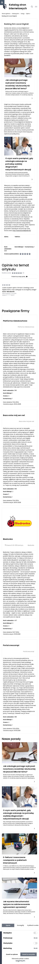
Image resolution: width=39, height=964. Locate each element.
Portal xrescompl (11, 645)
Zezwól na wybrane (12, 954)
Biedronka (8, 539)
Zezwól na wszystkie (28, 954)
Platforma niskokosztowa (15, 321)
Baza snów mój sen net (14, 415)
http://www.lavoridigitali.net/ (22, 231)
